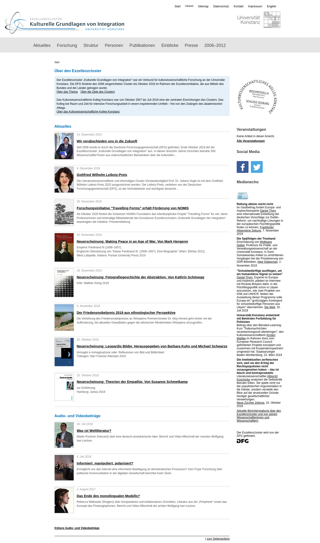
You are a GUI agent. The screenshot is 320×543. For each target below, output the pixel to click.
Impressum (255, 6)
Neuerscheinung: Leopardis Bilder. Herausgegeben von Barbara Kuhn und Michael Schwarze (152, 346)
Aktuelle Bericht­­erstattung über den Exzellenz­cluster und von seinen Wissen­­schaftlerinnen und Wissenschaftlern (259, 415)
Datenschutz (221, 6)
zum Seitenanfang (218, 538)
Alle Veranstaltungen (251, 141)
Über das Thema (67, 91)
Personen (114, 45)
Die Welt (269, 307)
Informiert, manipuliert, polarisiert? (105, 463)
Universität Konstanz (245, 23)
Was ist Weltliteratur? (94, 431)
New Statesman (268, 261)
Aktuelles (42, 45)
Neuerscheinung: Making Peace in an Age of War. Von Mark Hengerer (132, 241)
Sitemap (203, 6)
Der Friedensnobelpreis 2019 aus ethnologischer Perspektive (126, 313)
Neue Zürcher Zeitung (250, 402)
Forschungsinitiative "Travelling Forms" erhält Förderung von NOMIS (133, 208)
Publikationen (142, 45)
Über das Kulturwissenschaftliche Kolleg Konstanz (88, 111)
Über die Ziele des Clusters (97, 91)
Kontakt (239, 6)
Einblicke (169, 45)
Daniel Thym (268, 210)
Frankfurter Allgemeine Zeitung (255, 229)
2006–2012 (215, 45)
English (271, 6)
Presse (191, 45)
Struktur (91, 45)
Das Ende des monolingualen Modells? (108, 496)
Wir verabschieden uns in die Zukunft (107, 141)
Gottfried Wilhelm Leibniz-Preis (102, 175)
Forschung (67, 45)
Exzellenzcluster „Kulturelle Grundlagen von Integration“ (64, 23)
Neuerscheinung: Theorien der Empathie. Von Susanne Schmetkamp (132, 382)
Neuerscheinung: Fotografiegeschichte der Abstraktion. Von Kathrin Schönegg (140, 277)
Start (178, 6)
